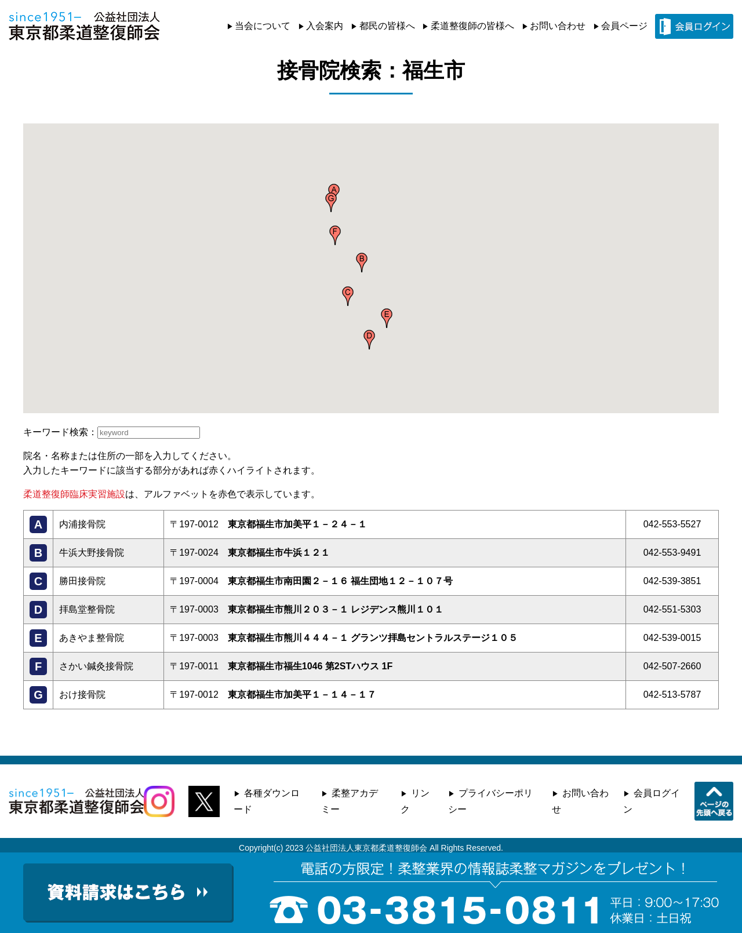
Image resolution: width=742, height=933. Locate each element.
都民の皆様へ (387, 26)
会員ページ (624, 26)
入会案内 (324, 26)
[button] (362, 262)
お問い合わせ (557, 26)
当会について (262, 26)
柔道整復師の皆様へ (472, 26)
